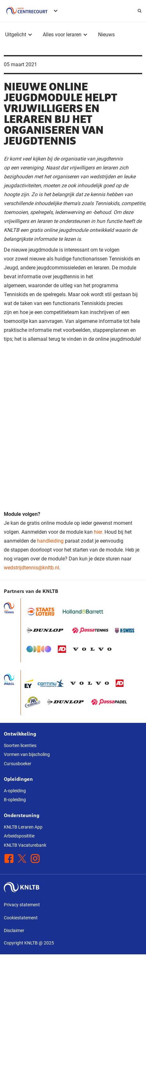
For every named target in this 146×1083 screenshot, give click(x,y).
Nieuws (106, 35)
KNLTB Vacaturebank (25, 845)
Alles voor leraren (62, 35)
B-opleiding (15, 799)
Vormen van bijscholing (27, 754)
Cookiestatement (21, 917)
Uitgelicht (15, 35)
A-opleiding (15, 790)
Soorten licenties (20, 745)
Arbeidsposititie (19, 835)
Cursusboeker (17, 763)
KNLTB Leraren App (23, 827)
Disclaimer (14, 930)
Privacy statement (22, 904)
